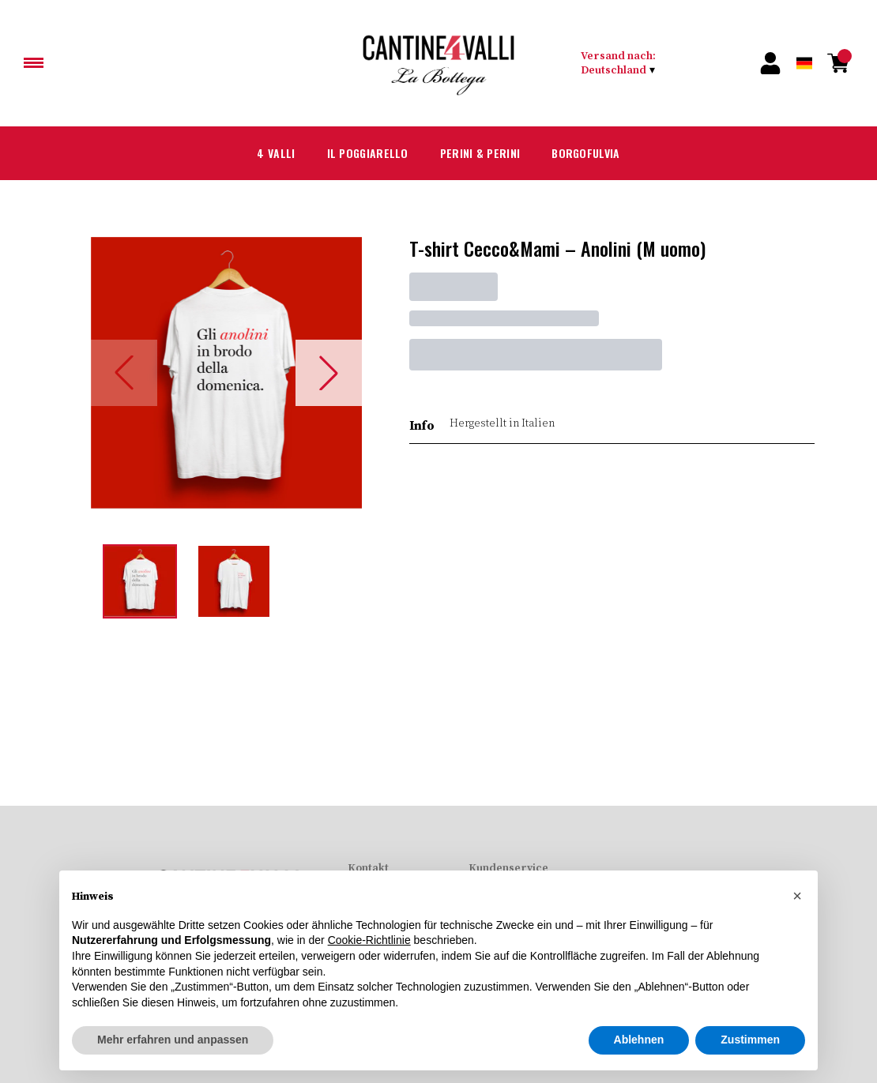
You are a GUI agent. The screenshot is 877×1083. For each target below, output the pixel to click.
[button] (797, 895)
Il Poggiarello (356, 153)
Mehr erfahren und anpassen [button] (172, 1039)
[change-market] (654, 63)
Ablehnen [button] (639, 1039)
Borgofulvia (601, 153)
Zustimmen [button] (750, 1039)
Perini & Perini (483, 153)
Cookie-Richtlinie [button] (369, 940)
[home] (439, 63)
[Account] (771, 63)
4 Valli (255, 153)
